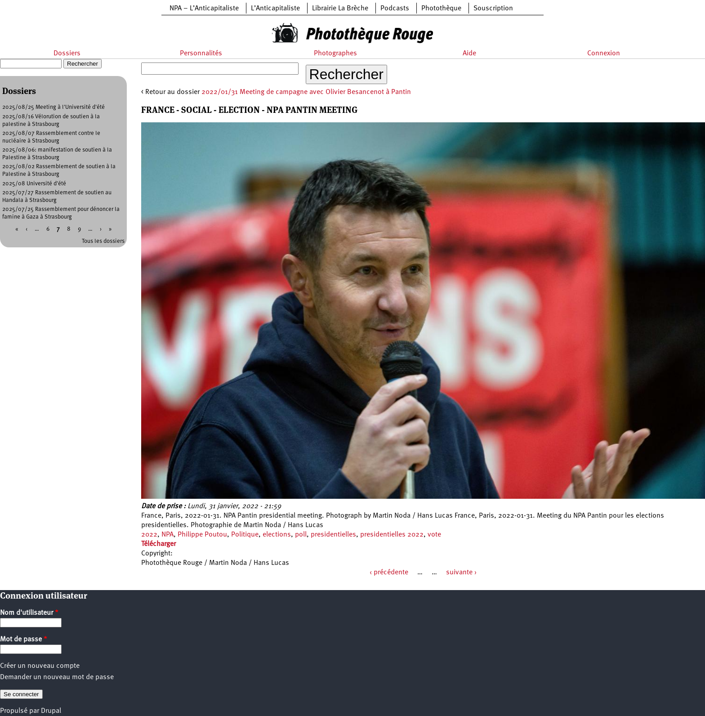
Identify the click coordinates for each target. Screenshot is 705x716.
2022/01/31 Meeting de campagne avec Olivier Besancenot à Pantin (306, 92)
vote (434, 534)
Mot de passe (23, 639)
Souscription (493, 8)
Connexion (603, 53)
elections (277, 534)
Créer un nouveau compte (40, 666)
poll (301, 534)
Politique (245, 534)
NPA (167, 534)
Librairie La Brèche (340, 8)
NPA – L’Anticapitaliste (204, 8)
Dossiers (67, 53)
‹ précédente (389, 572)
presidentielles (333, 534)
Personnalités (201, 53)
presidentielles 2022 (392, 534)
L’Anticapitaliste (275, 8)
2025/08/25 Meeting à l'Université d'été (53, 107)
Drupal (51, 711)
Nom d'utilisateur (29, 613)
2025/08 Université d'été (34, 184)
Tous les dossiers (103, 241)
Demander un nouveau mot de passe (57, 677)
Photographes (335, 53)
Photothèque (441, 8)
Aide (469, 53)
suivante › (461, 572)
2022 (149, 534)
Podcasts (394, 8)
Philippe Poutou (202, 534)
